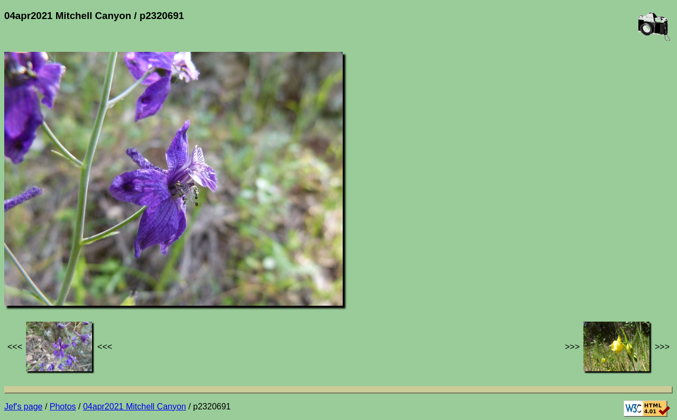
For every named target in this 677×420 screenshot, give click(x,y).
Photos (63, 406)
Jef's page (23, 406)
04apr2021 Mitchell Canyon (134, 406)
